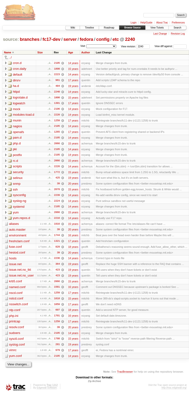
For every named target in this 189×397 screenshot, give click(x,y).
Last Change (160, 33)
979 (57, 353)
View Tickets (157, 27)
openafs (18, 132)
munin (17, 121)
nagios (17, 126)
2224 (57, 202)
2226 (57, 167)
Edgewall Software (47, 390)
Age (70, 52)
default (17, 74)
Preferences (178, 22)
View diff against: (171, 46)
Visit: (83, 46)
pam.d (17, 138)
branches (30, 39)
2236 (57, 260)
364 (57, 266)
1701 (57, 318)
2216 (57, 219)
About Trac (162, 22)
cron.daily (19, 69)
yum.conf (15, 358)
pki (15, 150)
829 (57, 248)
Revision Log (178, 33)
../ (10, 57)
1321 (57, 243)
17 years (73, 80)
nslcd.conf (16, 300)
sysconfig (19, 196)
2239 (57, 196)
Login (133, 22)
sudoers (14, 335)
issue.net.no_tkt (20, 271)
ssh (15, 190)
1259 (57, 121)
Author (85, 52)
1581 (57, 289)
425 (57, 179)
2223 (57, 75)
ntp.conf (14, 312)
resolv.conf (16, 329)
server (70, 39)
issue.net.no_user (21, 277)
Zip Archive (94, 384)
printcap (14, 324)
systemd (18, 208)
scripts (17, 167)
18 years (73, 248)
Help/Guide (146, 22)
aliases (14, 225)
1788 (57, 341)
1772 (57, 173)
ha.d (16, 86)
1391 (57, 104)
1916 (57, 225)
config (102, 39)
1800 (57, 98)
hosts (13, 260)
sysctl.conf (16, 341)
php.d (17, 144)
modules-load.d (23, 115)
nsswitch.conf (18, 306)
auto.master (17, 231)
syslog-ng (19, 202)
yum (16, 213)
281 (57, 347)
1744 (57, 237)
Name (7, 52)
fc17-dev (51, 39)
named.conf (17, 289)
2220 (57, 115)
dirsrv (16, 80)
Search (177, 27)
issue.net (15, 266)
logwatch (19, 103)
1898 (57, 69)
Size (40, 52)
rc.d (15, 161)
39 (58, 185)
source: (11, 39)
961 (57, 80)
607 (57, 312)
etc (116, 39)
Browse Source (132, 27)
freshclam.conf (19, 242)
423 (57, 272)
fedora (86, 39)
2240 (130, 39)
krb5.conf (15, 283)
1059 (57, 306)
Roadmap (109, 27)
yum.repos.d (21, 219)
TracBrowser (125, 374)
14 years (73, 63)
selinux (17, 179)
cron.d (17, 63)
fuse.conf (15, 248)
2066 (57, 144)
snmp (16, 184)
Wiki (72, 27)
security (18, 173)
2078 (57, 190)
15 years (73, 68)
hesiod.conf (17, 254)
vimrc (13, 352)
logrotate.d (20, 97)
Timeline (89, 27)
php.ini (13, 318)
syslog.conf (17, 347)
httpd (16, 92)
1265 (57, 133)
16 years (73, 236)
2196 (57, 109)
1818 (57, 301)
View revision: (128, 46)
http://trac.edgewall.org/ (174, 390)
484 (57, 86)
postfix (17, 155)
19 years (73, 86)
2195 (57, 63)
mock (16, 109)
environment (18, 237)
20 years (73, 184)
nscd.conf (16, 295)
